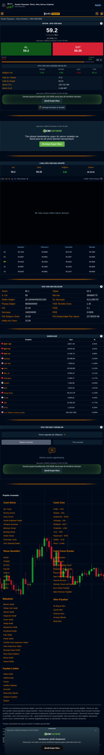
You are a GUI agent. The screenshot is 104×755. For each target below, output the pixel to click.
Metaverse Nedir (10, 627)
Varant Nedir (8, 661)
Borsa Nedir (8, 658)
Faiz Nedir (7, 635)
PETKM (6, 577)
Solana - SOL (59, 513)
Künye (6, 682)
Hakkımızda (8, 678)
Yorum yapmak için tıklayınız (52, 435)
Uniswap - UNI (59, 520)
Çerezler (7, 689)
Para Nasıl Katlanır (11, 654)
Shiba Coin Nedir (10, 608)
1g (12, 179)
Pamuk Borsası (59, 580)
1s (6, 179)
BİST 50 (5, 349)
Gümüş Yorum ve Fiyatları (64, 584)
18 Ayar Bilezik (59, 617)
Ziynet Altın (58, 610)
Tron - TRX (58, 532)
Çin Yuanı (7, 509)
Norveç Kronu (9, 513)
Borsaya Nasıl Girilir (11, 650)
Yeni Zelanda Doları (11, 543)
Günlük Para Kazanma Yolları (15, 642)
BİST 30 (5, 354)
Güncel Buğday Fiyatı (62, 565)
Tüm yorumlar (77, 442)
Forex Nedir (8, 620)
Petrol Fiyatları (59, 573)
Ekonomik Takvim (10, 693)
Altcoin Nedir (8, 612)
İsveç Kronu (8, 517)
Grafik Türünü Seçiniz (93, 179)
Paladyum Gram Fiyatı (62, 569)
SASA (5, 588)
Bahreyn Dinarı (9, 528)
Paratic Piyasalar (7, 19)
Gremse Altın (58, 614)
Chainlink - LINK (60, 528)
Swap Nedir (8, 623)
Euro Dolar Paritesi (61, 588)
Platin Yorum (58, 561)
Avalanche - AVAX (61, 517)
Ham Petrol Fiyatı (60, 577)
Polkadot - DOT (59, 524)
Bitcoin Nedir (8, 604)
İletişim (6, 701)
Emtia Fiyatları (59, 557)
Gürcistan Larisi (10, 539)
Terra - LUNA (58, 543)
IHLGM (6, 569)
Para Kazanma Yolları (12, 646)
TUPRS (6, 580)
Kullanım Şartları (10, 697)
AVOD (6, 557)
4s (9, 179)
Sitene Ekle (8, 674)
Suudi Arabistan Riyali (12, 520)
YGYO (6, 584)
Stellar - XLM (58, 539)
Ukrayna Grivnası (10, 524)
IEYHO (6, 565)
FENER (6, 561)
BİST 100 (6, 344)
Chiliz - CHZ (58, 509)
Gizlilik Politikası (10, 685)
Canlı (2, 179)
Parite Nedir (8, 639)
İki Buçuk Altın (59, 606)
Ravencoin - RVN (60, 536)
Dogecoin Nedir (10, 616)
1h (15, 179)
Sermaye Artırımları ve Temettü (52, 107)
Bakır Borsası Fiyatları (62, 592)
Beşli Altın (57, 621)
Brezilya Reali (9, 532)
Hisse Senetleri (22, 19)
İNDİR (98, 5)
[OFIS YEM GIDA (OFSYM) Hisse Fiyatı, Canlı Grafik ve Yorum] (52, 14)
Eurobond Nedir (10, 631)
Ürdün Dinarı (8, 536)
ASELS (6, 573)
